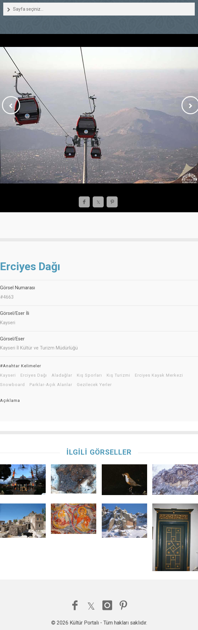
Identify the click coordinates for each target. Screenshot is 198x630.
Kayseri (8, 375)
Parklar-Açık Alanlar (50, 384)
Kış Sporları (89, 375)
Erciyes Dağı (33, 375)
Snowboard (12, 384)
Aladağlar (62, 375)
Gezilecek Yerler (94, 384)
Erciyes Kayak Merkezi (159, 375)
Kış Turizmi (118, 375)
